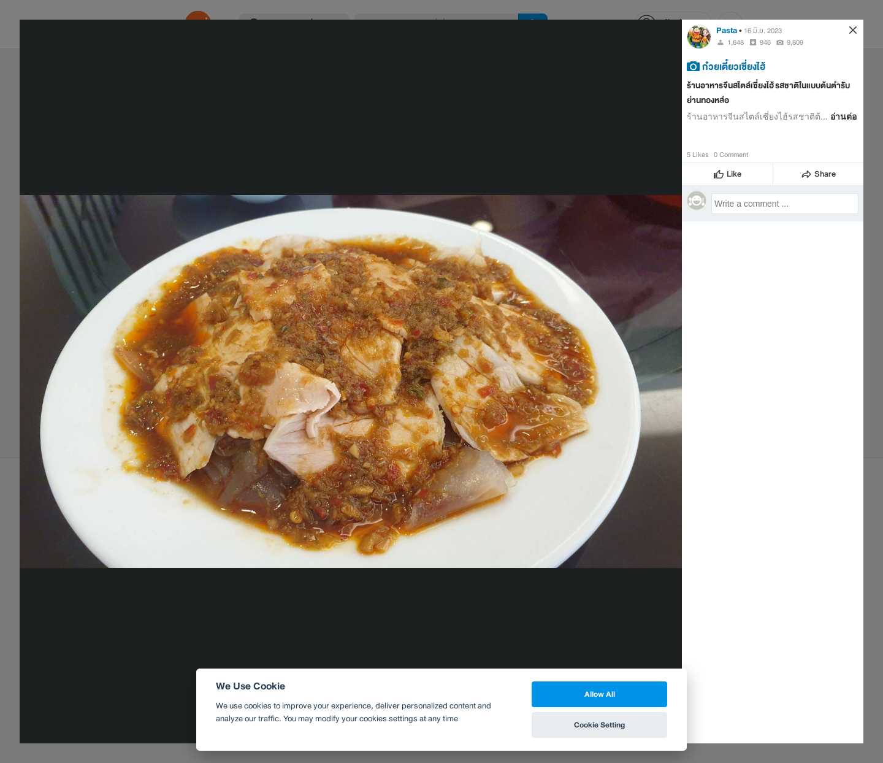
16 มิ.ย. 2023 (763, 30)
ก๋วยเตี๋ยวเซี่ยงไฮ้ (733, 66)
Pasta (726, 30)
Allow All (599, 694)
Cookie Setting (599, 724)
